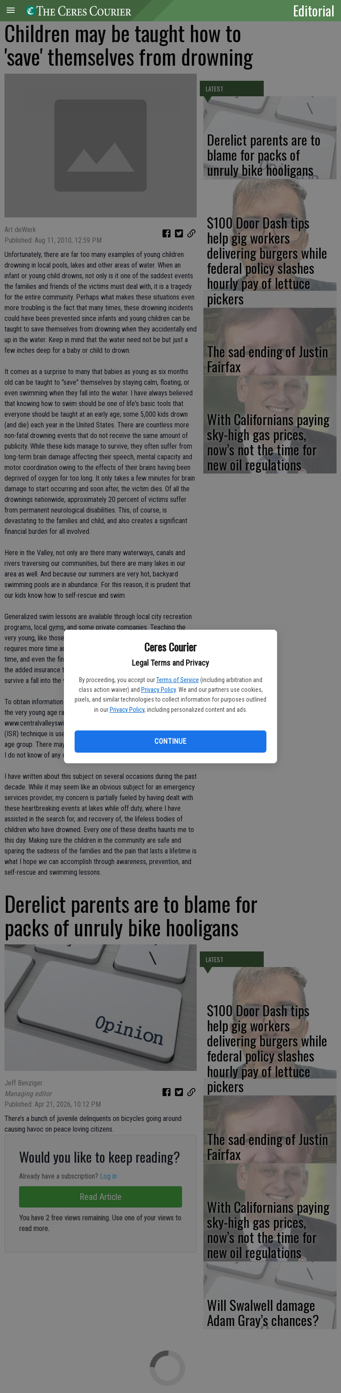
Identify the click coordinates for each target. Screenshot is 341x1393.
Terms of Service (177, 679)
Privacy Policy (158, 689)
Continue (170, 741)
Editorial (313, 10)
